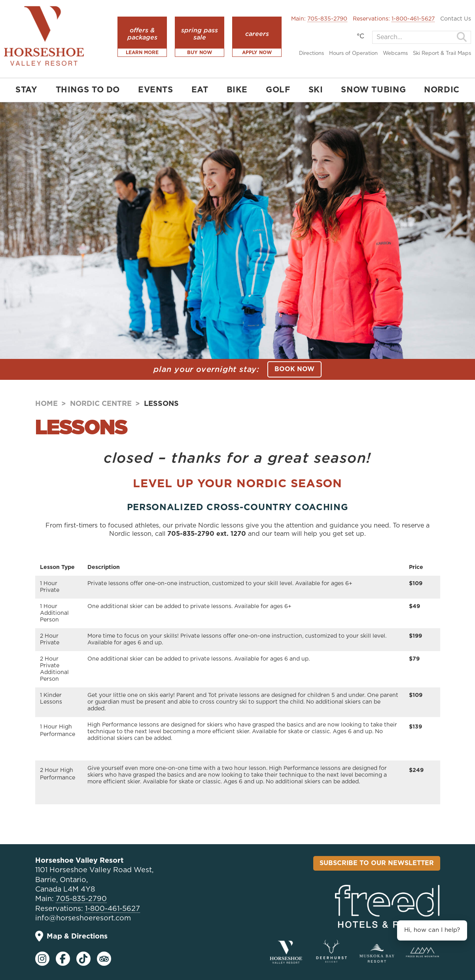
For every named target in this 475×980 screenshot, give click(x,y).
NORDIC (442, 90)
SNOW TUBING (373, 90)
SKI (315, 90)
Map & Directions (71, 936)
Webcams (395, 53)
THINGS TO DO (88, 90)
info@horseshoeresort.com (83, 918)
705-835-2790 (327, 19)
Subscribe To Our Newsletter (377, 863)
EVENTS (155, 90)
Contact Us (455, 19)
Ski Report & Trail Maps (442, 53)
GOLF (278, 90)
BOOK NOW (294, 369)
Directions (311, 53)
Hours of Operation (353, 53)
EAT (199, 90)
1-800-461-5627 (413, 19)
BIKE (237, 90)
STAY (26, 90)
